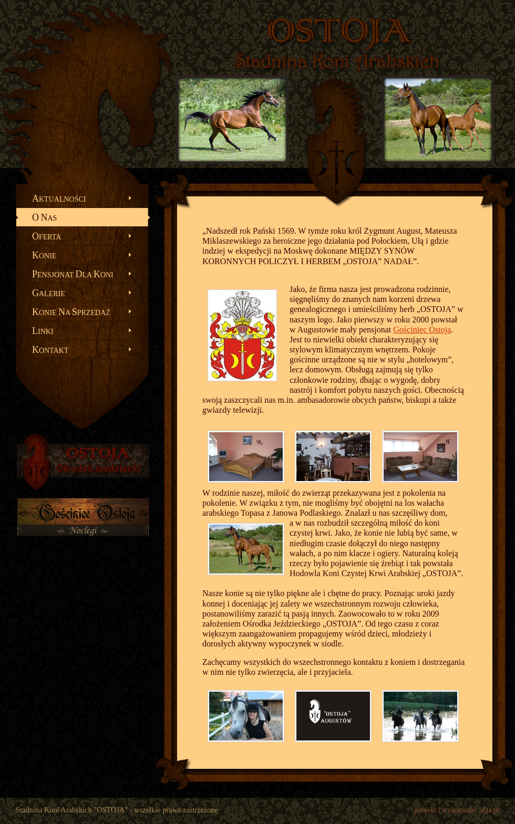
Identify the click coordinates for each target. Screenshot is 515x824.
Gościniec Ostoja (422, 329)
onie (44, 255)
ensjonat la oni (73, 274)
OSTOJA (339, 31)
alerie (48, 293)
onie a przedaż (71, 312)
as (44, 217)
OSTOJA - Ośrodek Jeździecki (83, 462)
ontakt (50, 350)
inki (43, 331)
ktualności (59, 198)
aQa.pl (489, 810)
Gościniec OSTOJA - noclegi (83, 525)
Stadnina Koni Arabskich (336, 60)
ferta (46, 236)
